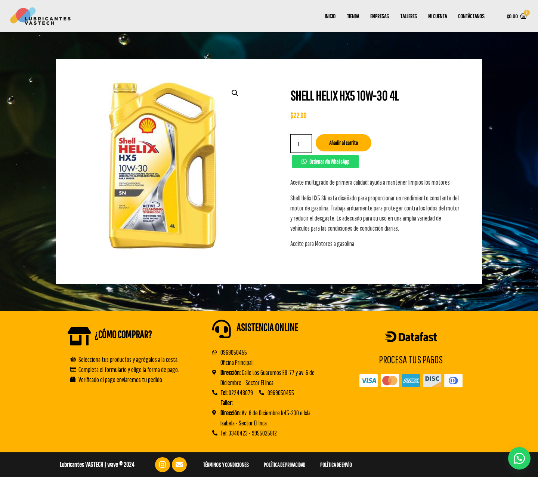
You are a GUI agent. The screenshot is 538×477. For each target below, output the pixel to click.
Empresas (379, 16)
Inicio (330, 16)
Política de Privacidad (284, 464)
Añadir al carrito (343, 142)
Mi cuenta (437, 16)
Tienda (353, 16)
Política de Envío (336, 464)
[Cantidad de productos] (301, 143)
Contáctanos (471, 16)
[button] (325, 161)
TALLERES (408, 16)
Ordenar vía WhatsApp (329, 161)
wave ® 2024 (120, 464)
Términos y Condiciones (226, 464)
